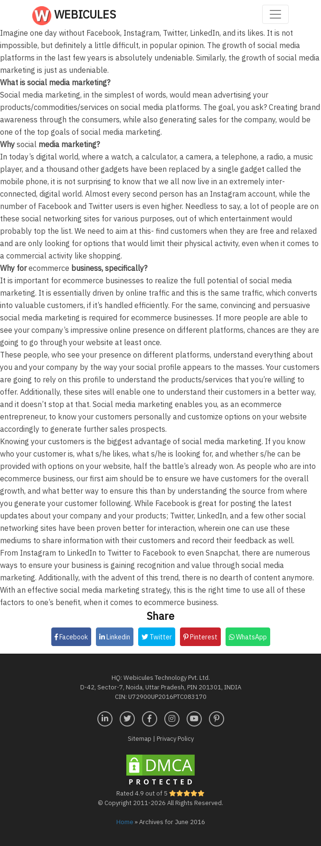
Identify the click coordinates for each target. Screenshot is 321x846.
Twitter (157, 637)
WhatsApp (248, 637)
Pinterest (200, 637)
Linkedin (114, 637)
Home (124, 822)
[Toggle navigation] (275, 14)
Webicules (74, 15)
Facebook (71, 637)
